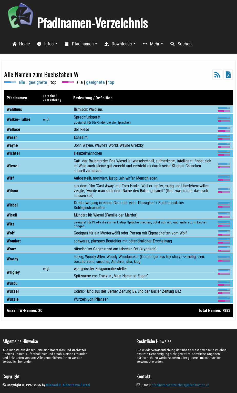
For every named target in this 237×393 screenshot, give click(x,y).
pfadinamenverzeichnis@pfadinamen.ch (180, 385)
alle (22, 82)
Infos (45, 43)
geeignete (37, 82)
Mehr (151, 43)
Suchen (181, 43)
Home (21, 43)
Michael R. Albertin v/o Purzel (68, 385)
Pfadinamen (79, 43)
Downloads (118, 43)
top (111, 82)
